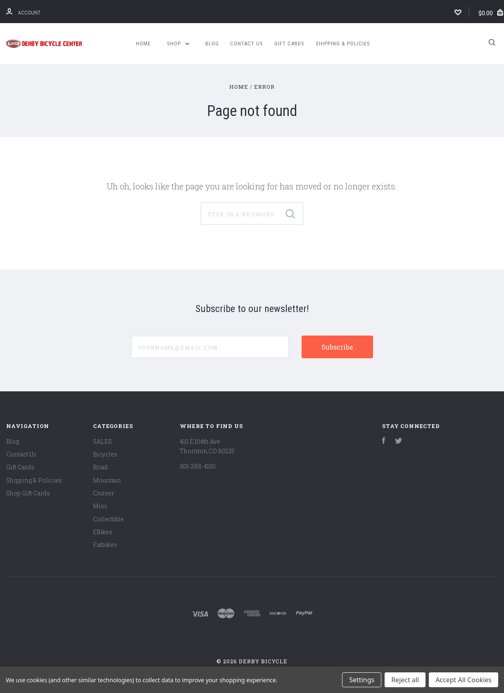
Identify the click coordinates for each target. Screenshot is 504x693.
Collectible (108, 519)
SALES (102, 441)
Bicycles (105, 454)
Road (100, 467)
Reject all (405, 679)
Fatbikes (105, 545)
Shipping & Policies (343, 43)
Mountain (107, 480)
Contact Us (246, 43)
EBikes (102, 532)
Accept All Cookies (463, 679)
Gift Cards (289, 43)
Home (143, 43)
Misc (100, 506)
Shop (178, 43)
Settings (361, 679)
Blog (212, 43)
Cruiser (103, 493)
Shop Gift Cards (28, 493)
